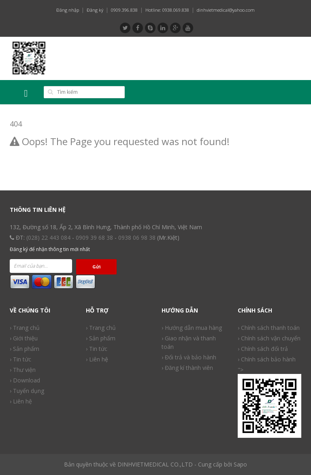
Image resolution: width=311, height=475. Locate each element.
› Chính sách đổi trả (263, 349)
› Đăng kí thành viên (187, 368)
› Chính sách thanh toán (269, 327)
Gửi (96, 267)
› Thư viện (23, 370)
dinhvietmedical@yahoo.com (226, 10)
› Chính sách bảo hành (267, 359)
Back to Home (31, 162)
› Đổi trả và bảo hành (189, 357)
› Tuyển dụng (27, 391)
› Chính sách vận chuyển (269, 338)
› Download (25, 380)
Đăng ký (95, 10)
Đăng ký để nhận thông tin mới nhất (50, 249)
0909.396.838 (124, 10)
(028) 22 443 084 (48, 237)
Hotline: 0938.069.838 (167, 10)
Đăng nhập (67, 10)
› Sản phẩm (100, 338)
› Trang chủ (101, 327)
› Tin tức (20, 359)
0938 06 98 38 (137, 237)
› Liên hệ (21, 401)
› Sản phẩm (24, 349)
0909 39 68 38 (94, 237)
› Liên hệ (97, 359)
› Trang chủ (25, 327)
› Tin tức (96, 349)
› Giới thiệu (24, 338)
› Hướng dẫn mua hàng (192, 327)
